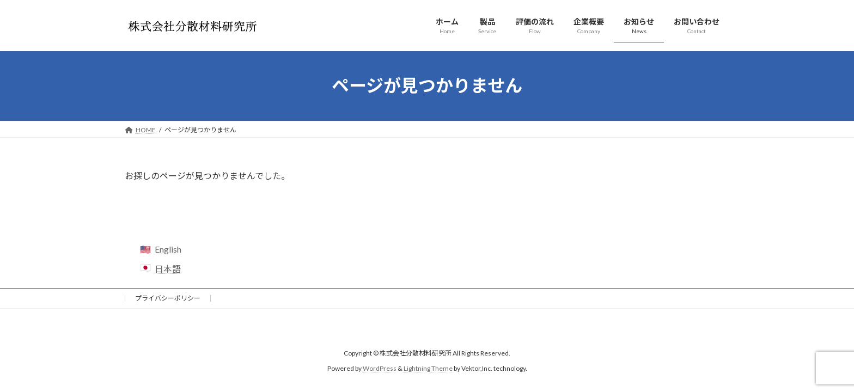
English (168, 249)
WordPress (379, 368)
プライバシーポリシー (167, 298)
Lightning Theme (428, 368)
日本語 (168, 269)
